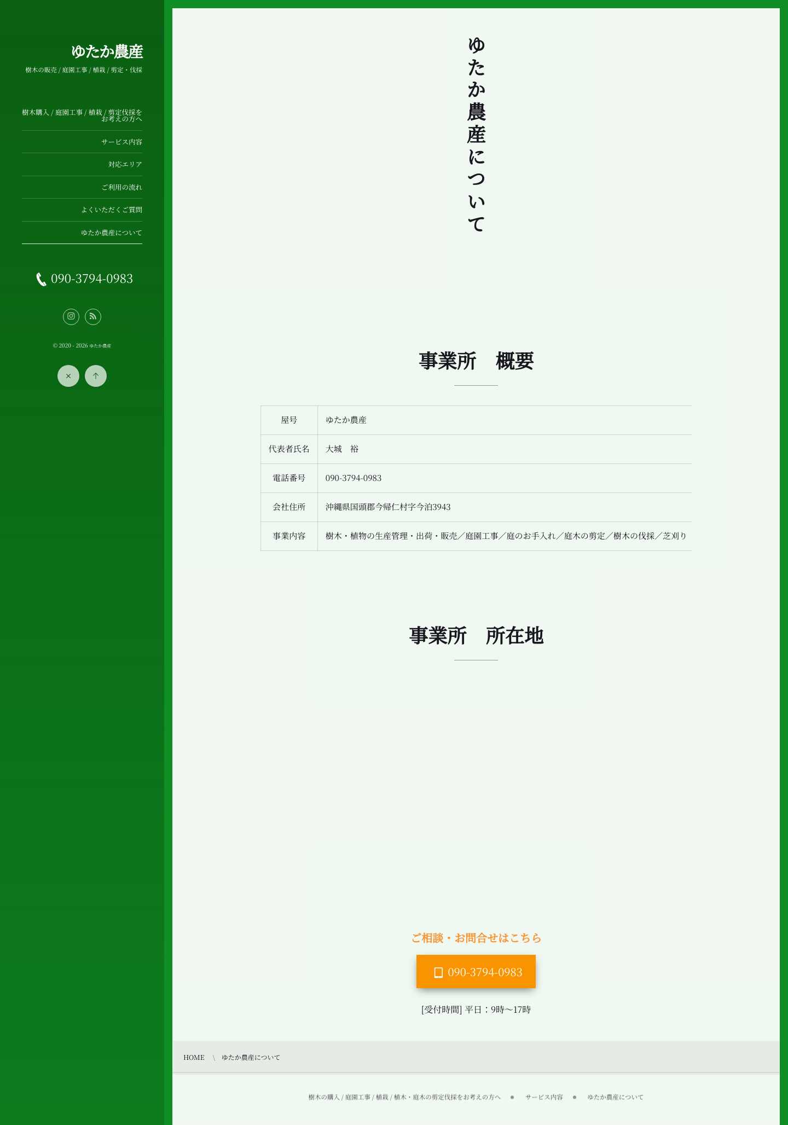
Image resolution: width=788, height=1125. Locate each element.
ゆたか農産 (106, 51)
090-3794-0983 (485, 971)
